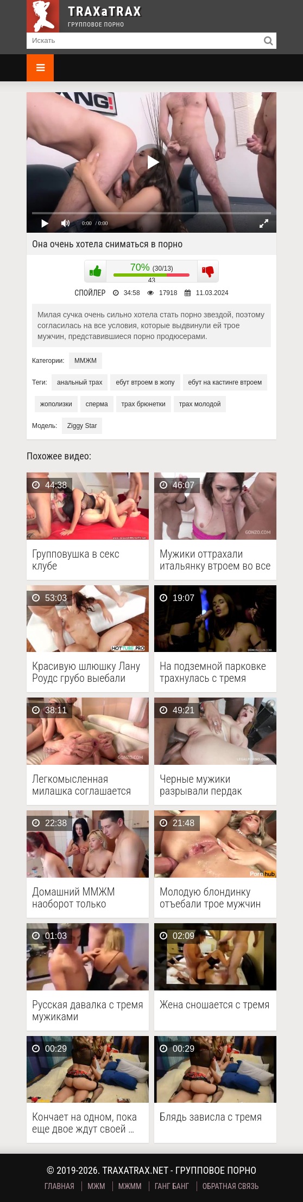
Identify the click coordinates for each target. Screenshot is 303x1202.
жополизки (56, 404)
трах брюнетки (144, 404)
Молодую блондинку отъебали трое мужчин (210, 898)
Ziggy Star (82, 426)
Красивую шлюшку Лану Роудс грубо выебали (86, 672)
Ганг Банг (172, 1186)
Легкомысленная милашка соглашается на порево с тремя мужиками (81, 785)
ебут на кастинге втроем (225, 382)
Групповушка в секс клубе (75, 560)
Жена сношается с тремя (215, 1005)
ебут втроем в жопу (145, 382)
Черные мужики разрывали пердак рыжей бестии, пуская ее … (214, 785)
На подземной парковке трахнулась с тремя (213, 672)
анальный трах (79, 382)
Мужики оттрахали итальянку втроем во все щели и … (215, 560)
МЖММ (130, 1186)
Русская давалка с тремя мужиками (87, 1010)
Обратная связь (231, 1186)
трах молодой (200, 404)
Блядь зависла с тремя (211, 1117)
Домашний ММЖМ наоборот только (73, 898)
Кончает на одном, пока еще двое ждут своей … (84, 1123)
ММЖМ (85, 361)
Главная (59, 1186)
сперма (97, 404)
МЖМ (96, 1186)
